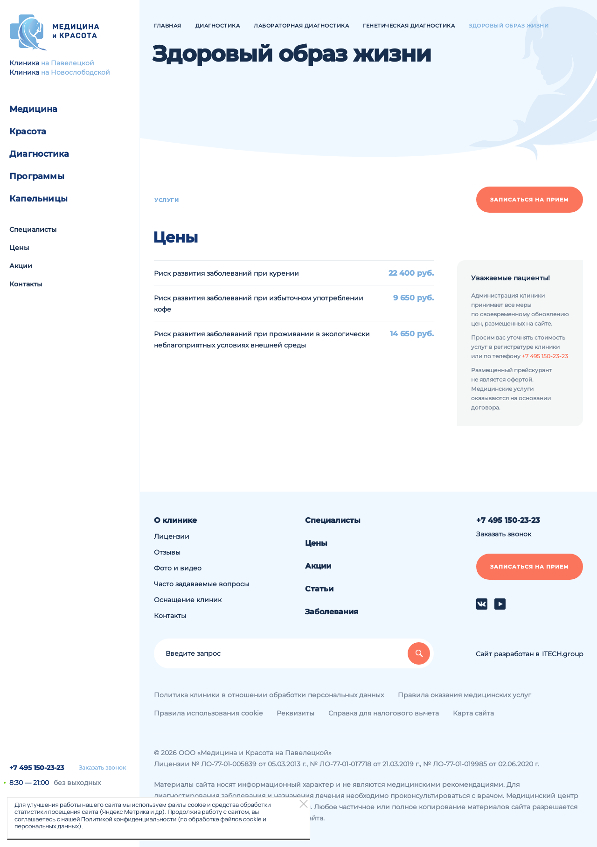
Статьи (319, 588)
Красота (27, 131)
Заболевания (331, 611)
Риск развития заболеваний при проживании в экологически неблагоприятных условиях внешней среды (262, 339)
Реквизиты (295, 713)
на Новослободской (75, 72)
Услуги (166, 200)
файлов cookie (240, 819)
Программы (36, 176)
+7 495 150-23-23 (36, 767)
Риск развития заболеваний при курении (226, 273)
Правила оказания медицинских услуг (464, 695)
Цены (19, 247)
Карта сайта (473, 713)
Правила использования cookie (208, 713)
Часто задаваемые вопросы (201, 584)
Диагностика (39, 154)
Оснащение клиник (188, 600)
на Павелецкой (67, 63)
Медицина (33, 109)
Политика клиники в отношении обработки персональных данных (269, 695)
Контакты (25, 284)
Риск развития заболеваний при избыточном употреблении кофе (258, 303)
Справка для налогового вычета (383, 713)
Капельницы (38, 198)
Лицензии (171, 536)
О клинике (175, 520)
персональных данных (46, 826)
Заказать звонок (102, 768)
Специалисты (32, 229)
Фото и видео (177, 568)
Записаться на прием (529, 199)
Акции (20, 266)
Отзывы (167, 552)
